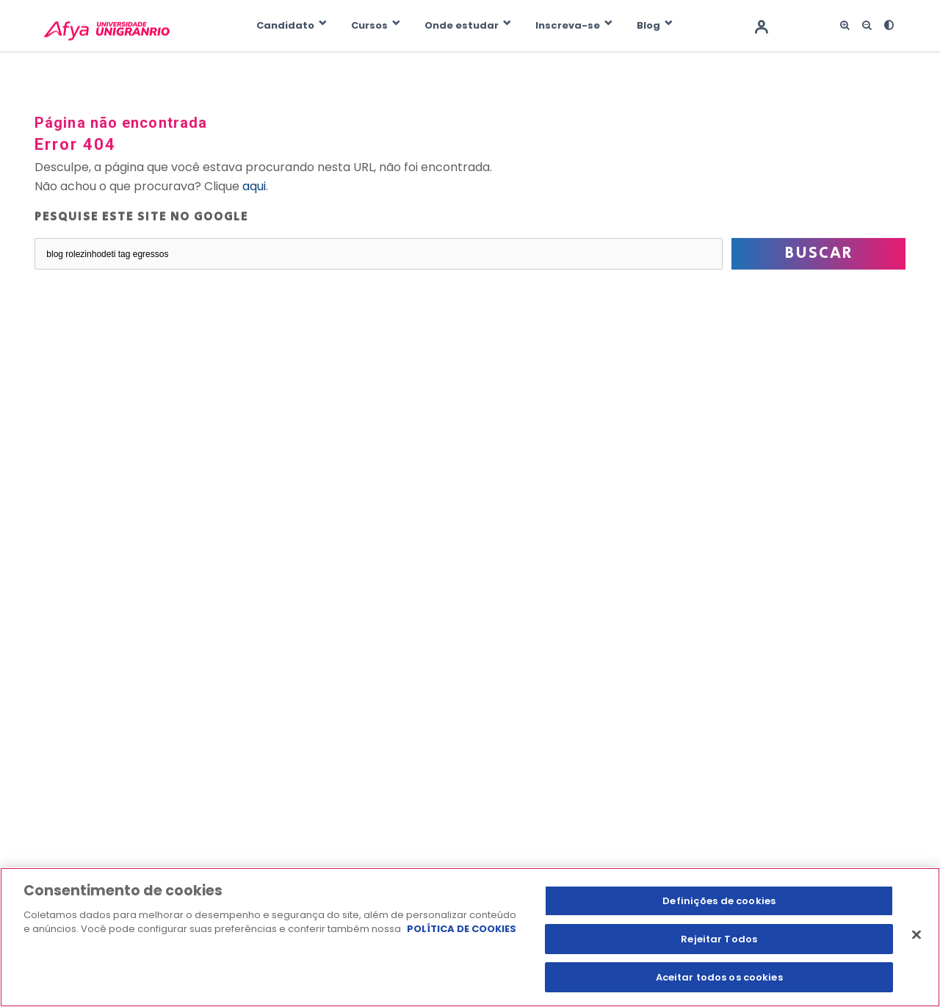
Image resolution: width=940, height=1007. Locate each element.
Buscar (818, 253)
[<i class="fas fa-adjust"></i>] (889, 26)
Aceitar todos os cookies (719, 976)
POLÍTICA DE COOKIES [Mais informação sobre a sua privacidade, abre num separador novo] (461, 929)
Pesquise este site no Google (141, 217)
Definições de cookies (719, 901)
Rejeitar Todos (719, 939)
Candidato (285, 25)
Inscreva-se (567, 25)
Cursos (369, 25)
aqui (254, 186)
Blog (648, 25)
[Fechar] (916, 935)
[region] (470, 937)
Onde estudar (461, 25)
